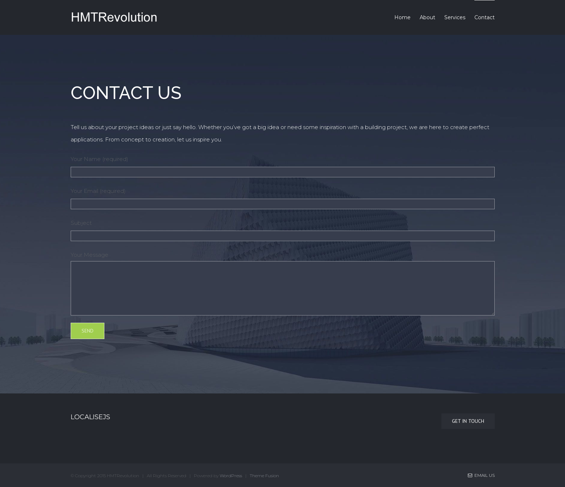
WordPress (231, 475)
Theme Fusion (264, 475)
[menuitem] (407, 17)
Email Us (481, 475)
